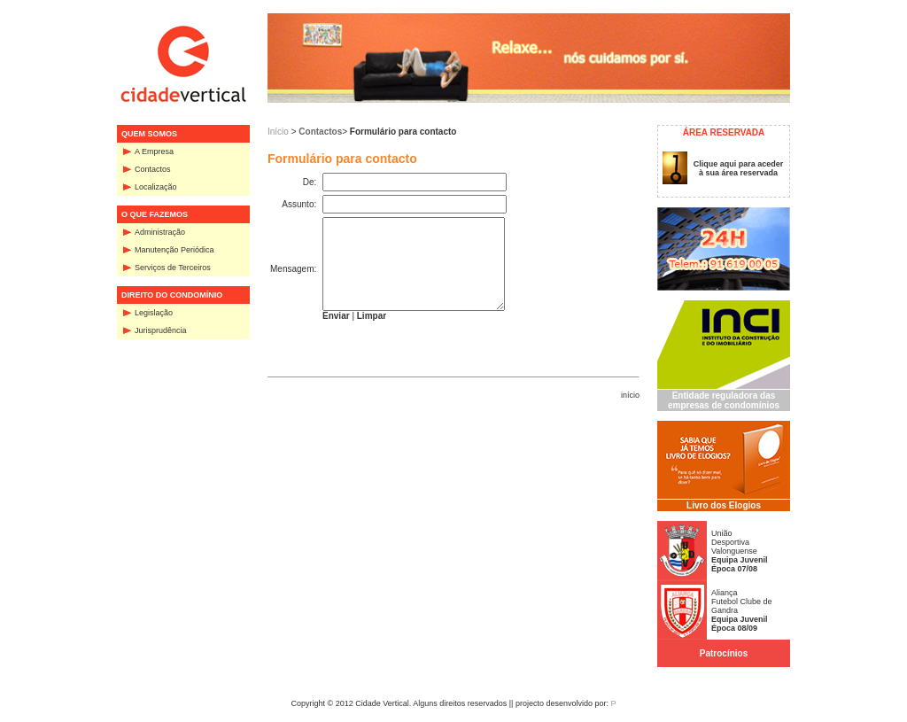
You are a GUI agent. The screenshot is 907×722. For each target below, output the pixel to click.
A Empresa (154, 151)
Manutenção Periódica (174, 249)
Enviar (336, 316)
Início (278, 131)
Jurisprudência (161, 330)
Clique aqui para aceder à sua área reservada (739, 168)
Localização (156, 186)
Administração (160, 232)
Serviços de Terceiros (173, 267)
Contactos (153, 169)
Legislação (154, 312)
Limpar (371, 316)
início (630, 395)
